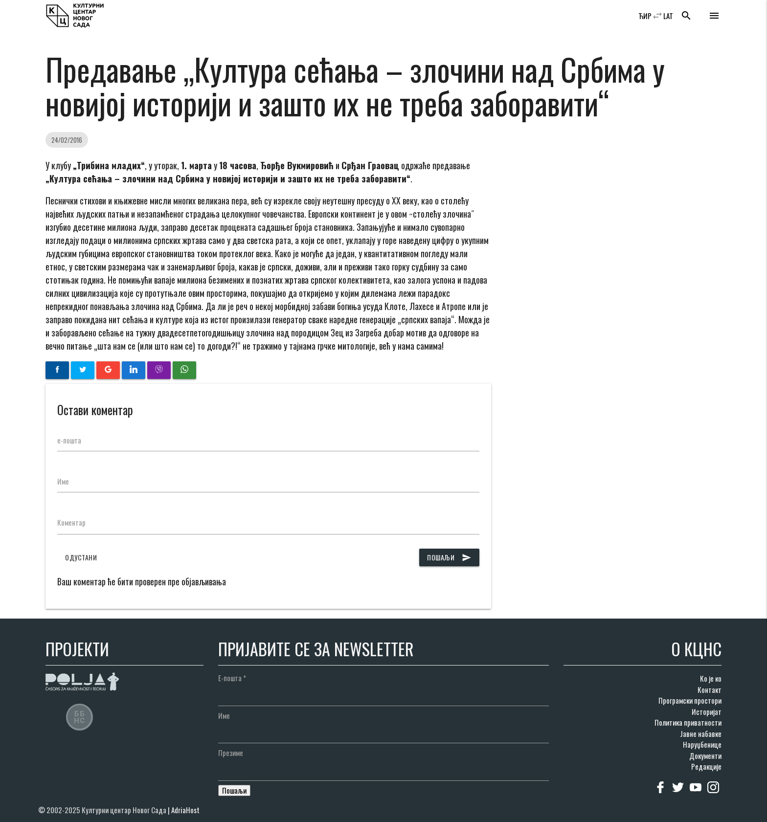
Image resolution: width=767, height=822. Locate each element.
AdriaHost (185, 809)
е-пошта (69, 440)
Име (63, 481)
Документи (705, 755)
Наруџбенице (702, 744)
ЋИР (645, 15)
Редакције (706, 766)
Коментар (71, 522)
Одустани (81, 557)
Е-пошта (232, 677)
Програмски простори (690, 700)
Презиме (230, 752)
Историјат (707, 711)
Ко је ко (711, 678)
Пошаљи (449, 557)
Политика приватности (688, 722)
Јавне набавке (701, 733)
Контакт (710, 689)
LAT (668, 15)
